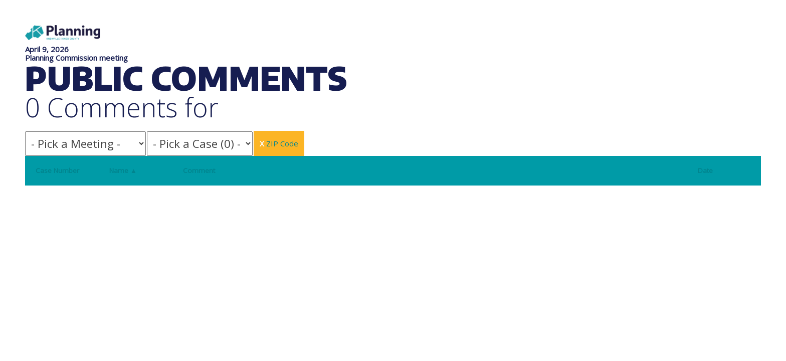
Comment (199, 170)
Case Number (57, 170)
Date (705, 170)
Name (123, 170)
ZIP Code (279, 143)
